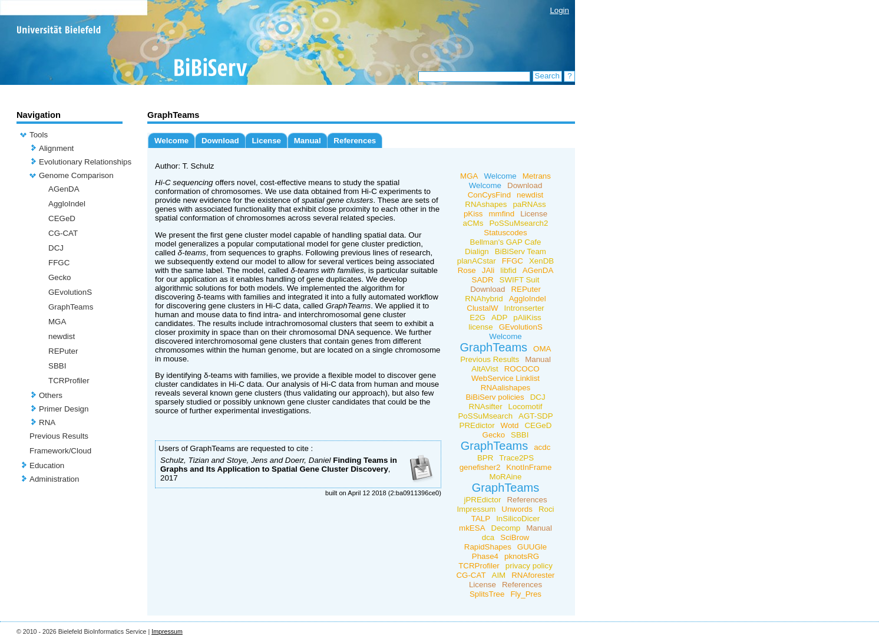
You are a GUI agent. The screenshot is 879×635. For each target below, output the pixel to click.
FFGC (59, 262)
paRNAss (529, 204)
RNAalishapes (505, 387)
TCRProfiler (69, 380)
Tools (38, 134)
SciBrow (514, 537)
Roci (546, 509)
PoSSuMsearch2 (518, 223)
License (266, 140)
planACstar (476, 260)
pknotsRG (521, 556)
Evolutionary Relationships (85, 161)
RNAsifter (486, 406)
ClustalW (482, 308)
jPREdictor (482, 499)
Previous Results (58, 436)
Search (547, 75)
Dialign (477, 251)
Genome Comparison (76, 175)
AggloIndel (66, 203)
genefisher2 (480, 467)
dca (488, 537)
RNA (47, 422)
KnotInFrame (528, 467)
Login (559, 10)
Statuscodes (505, 232)
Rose (467, 270)
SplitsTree (487, 594)
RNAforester (532, 575)
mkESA (472, 528)
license (480, 327)
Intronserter (524, 308)
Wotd (510, 425)
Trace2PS (516, 457)
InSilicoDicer (518, 518)
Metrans (537, 176)
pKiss (473, 213)
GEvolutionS (70, 292)
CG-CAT (63, 233)
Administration (54, 479)
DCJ (56, 248)
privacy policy (529, 565)
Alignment (56, 148)
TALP (480, 518)
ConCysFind (489, 194)
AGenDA (64, 189)
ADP (499, 317)
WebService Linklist (505, 378)
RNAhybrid (484, 298)
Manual (307, 140)
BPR (485, 457)
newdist (61, 336)
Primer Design (63, 408)
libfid (508, 270)
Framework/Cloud (60, 450)
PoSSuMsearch (485, 416)
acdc (542, 447)
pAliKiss (527, 317)
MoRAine (506, 476)
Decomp (506, 528)
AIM (499, 575)
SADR (483, 279)
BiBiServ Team (520, 251)
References (354, 140)
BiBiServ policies (494, 397)
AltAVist (484, 368)
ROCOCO (522, 368)
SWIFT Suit (520, 279)
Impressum (476, 509)
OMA (542, 348)
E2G (477, 317)
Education (46, 465)
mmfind (501, 213)
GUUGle (532, 546)
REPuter (63, 351)
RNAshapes (486, 204)
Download (220, 140)
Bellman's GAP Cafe (505, 242)
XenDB (541, 260)
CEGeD (61, 218)
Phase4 (485, 556)
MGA (57, 321)
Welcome (171, 140)
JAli (488, 270)
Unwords (517, 509)
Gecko (59, 277)
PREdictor (477, 425)
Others (50, 395)
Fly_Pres (525, 594)
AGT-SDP (535, 416)
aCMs (473, 223)
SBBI (57, 365)
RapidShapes (487, 546)
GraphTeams (70, 306)
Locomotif (525, 406)
